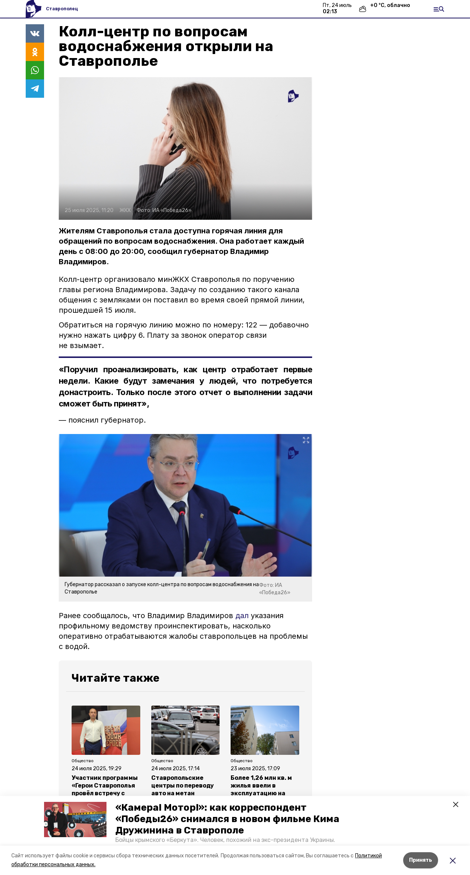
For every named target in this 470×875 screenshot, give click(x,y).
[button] (75, 819)
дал (243, 615)
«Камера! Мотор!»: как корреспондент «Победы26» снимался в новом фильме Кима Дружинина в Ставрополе (227, 819)
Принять (420, 860)
